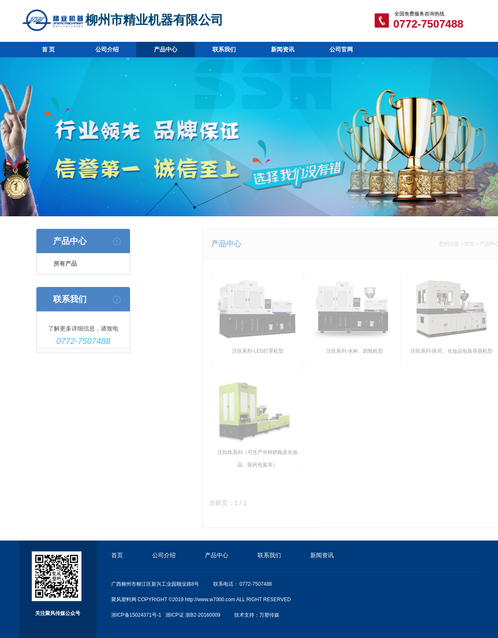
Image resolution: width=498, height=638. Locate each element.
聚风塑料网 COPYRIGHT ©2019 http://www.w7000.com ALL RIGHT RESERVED (201, 599)
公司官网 (341, 49)
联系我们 (224, 49)
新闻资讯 (282, 49)
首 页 (48, 49)
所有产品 (63, 263)
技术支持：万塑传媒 (256, 615)
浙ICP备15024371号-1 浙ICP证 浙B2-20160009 (165, 615)
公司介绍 (107, 49)
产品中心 (165, 49)
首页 (477, 244)
